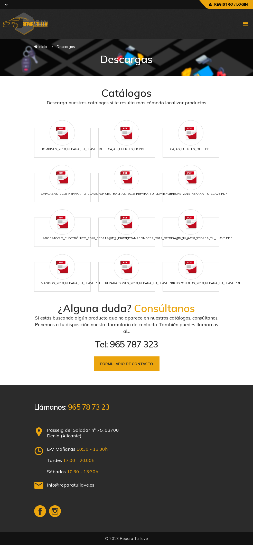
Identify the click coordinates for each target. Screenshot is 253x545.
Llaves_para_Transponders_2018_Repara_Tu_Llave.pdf (152, 238)
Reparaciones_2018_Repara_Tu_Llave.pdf (140, 283)
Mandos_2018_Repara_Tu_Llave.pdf (71, 283)
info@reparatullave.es (70, 485)
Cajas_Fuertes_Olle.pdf (190, 149)
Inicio (40, 46)
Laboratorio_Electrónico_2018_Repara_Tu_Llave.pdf (86, 238)
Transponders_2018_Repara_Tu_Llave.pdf (205, 283)
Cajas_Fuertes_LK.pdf (126, 149)
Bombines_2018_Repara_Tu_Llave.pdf (72, 149)
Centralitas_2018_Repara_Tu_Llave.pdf (138, 194)
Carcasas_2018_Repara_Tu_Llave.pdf (72, 194)
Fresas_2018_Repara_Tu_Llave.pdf (198, 194)
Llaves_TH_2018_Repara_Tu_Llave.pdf (200, 238)
